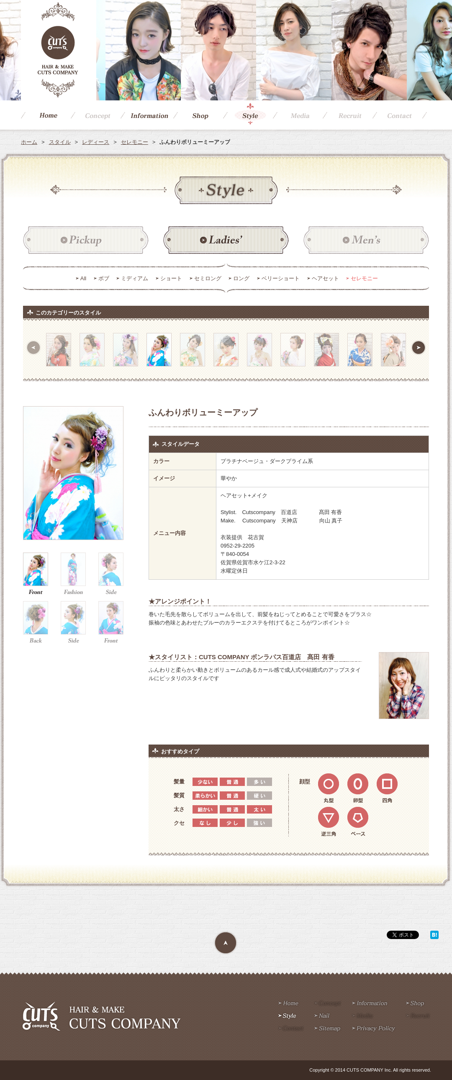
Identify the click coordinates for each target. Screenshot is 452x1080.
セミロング (207, 278)
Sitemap (327, 1029)
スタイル (60, 142)
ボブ (103, 278)
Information (147, 115)
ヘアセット (325, 278)
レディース (95, 142)
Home (46, 115)
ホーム (29, 142)
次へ (418, 347)
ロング (241, 278)
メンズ (366, 240)
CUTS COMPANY (58, 50)
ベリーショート (281, 278)
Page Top (226, 943)
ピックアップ (86, 240)
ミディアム (134, 278)
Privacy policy (373, 1029)
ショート (171, 278)
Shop (198, 115)
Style (248, 115)
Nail (322, 1016)
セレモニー (134, 142)
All (83, 278)
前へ (33, 347)
